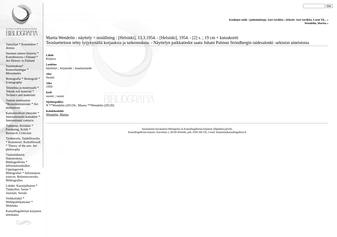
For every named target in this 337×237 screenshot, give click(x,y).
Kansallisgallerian (193, 128)
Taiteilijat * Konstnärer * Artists (22, 46)
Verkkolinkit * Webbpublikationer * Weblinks (19, 202)
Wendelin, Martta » (316, 23)
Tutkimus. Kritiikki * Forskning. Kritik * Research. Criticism (19, 129)
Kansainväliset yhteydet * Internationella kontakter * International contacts (23, 116)
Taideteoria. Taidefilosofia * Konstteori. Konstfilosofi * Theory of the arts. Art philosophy (23, 144)
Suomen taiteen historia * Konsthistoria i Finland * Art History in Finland (22, 57)
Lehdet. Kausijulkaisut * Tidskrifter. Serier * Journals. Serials (21, 189)
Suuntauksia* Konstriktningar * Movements (17, 69)
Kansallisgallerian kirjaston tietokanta (23, 212)
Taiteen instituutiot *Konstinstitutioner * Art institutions (22, 104)
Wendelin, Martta (57, 114)
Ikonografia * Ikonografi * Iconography (23, 80)
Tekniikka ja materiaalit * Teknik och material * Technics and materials (22, 91)
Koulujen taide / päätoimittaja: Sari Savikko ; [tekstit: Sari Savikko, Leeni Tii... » (278, 19)
